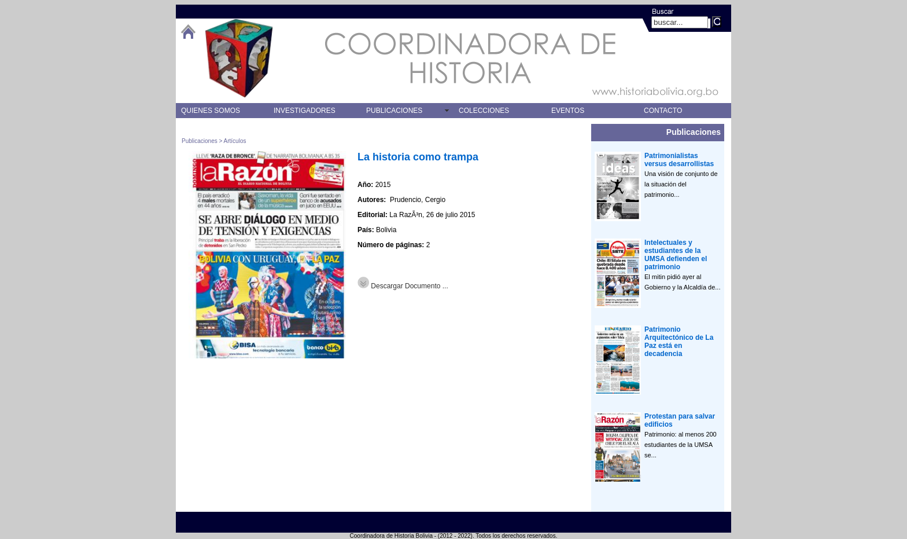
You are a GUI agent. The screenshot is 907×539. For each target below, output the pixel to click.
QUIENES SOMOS (210, 111)
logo (239, 58)
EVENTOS (567, 111)
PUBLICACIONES (394, 111)
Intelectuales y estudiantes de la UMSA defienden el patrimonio (675, 255)
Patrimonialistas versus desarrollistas (679, 160)
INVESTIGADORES (304, 111)
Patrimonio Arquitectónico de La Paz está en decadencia (678, 341)
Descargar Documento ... (402, 286)
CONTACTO (663, 111)
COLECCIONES (484, 111)
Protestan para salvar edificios (679, 420)
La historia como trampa (417, 157)
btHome (188, 31)
